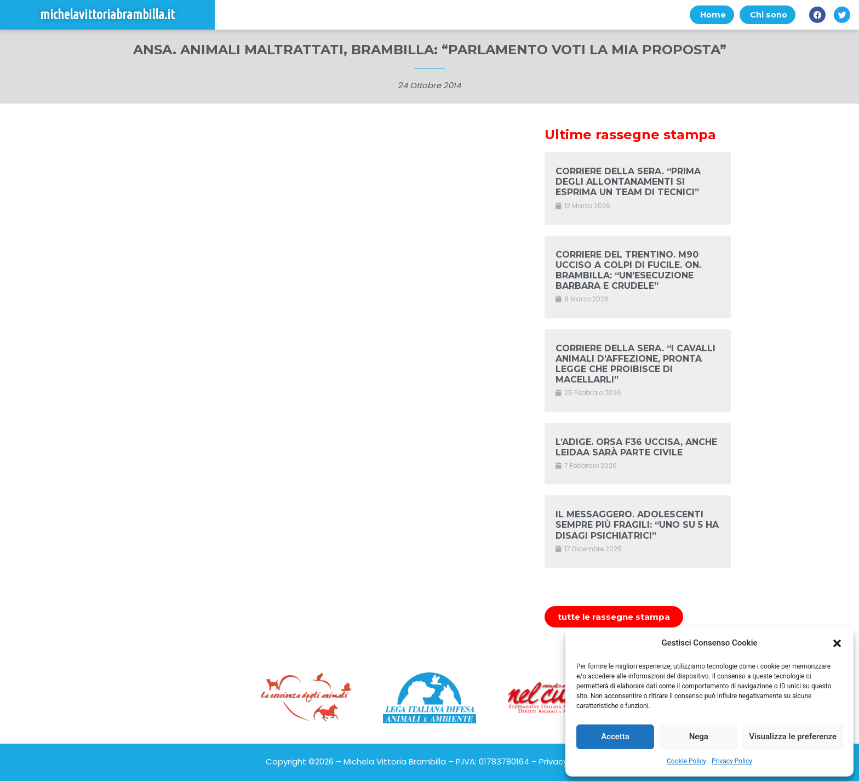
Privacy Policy (732, 761)
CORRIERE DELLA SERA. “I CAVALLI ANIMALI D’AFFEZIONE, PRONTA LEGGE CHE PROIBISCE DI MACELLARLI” (635, 364)
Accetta (615, 736)
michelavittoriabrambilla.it (107, 15)
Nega (698, 736)
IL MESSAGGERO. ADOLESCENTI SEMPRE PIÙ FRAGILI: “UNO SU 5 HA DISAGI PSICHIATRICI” (637, 525)
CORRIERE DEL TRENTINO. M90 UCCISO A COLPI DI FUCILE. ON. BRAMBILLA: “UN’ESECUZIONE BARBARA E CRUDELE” (628, 270)
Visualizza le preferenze (793, 736)
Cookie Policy (686, 761)
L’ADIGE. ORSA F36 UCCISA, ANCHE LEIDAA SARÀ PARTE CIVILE (636, 447)
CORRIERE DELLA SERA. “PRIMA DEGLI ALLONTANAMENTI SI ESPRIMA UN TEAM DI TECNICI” (628, 182)
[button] (837, 643)
